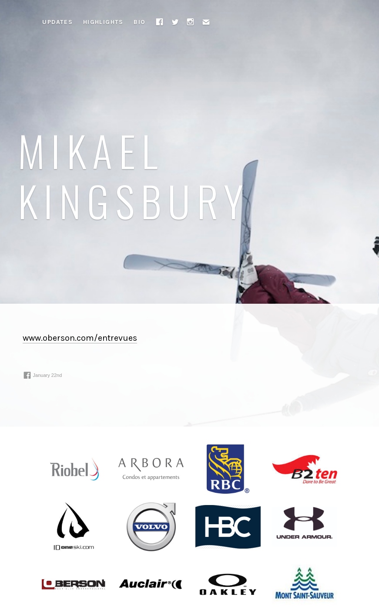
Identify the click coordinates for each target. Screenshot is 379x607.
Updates (57, 22)
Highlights (103, 22)
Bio (139, 22)
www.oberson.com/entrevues (80, 338)
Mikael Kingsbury (134, 175)
